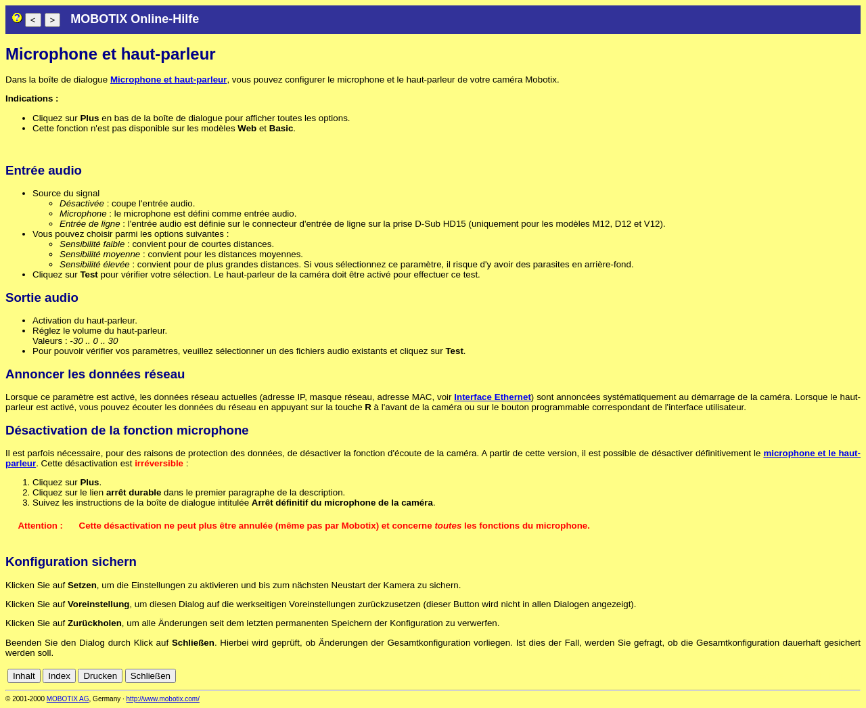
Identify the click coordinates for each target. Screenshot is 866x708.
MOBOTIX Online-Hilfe (134, 19)
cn (764, 676)
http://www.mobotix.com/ (163, 699)
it (831, 676)
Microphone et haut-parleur (168, 79)
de (780, 676)
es (809, 676)
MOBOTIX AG (68, 699)
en (795, 676)
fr (821, 676)
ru (854, 676)
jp (841, 676)
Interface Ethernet (492, 397)
